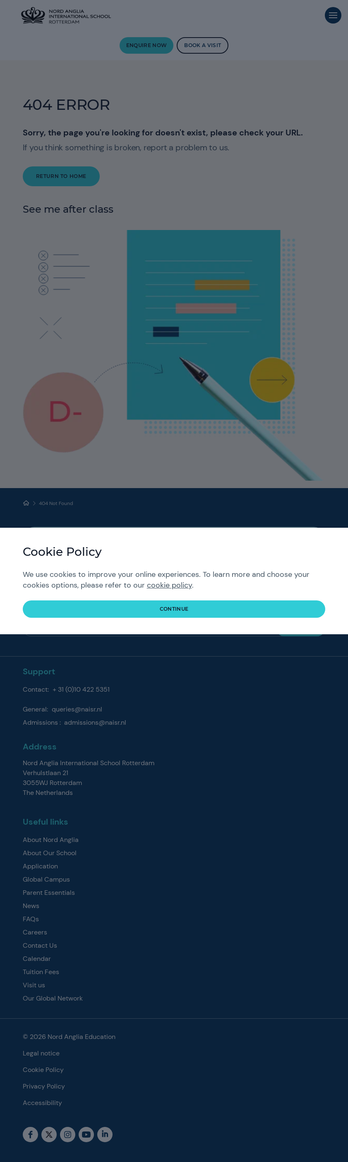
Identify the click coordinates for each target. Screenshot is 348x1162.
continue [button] (174, 609)
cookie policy (169, 585)
